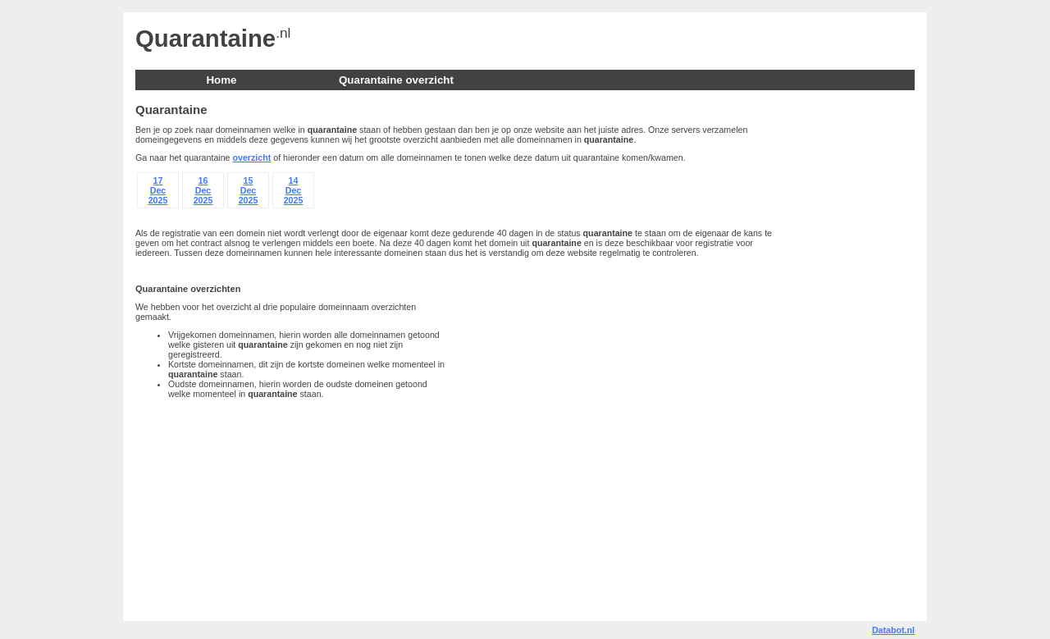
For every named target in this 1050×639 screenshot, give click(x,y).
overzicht (252, 157)
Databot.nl (893, 630)
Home (221, 80)
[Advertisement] (849, 353)
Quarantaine (205, 38)
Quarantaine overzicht (396, 80)
